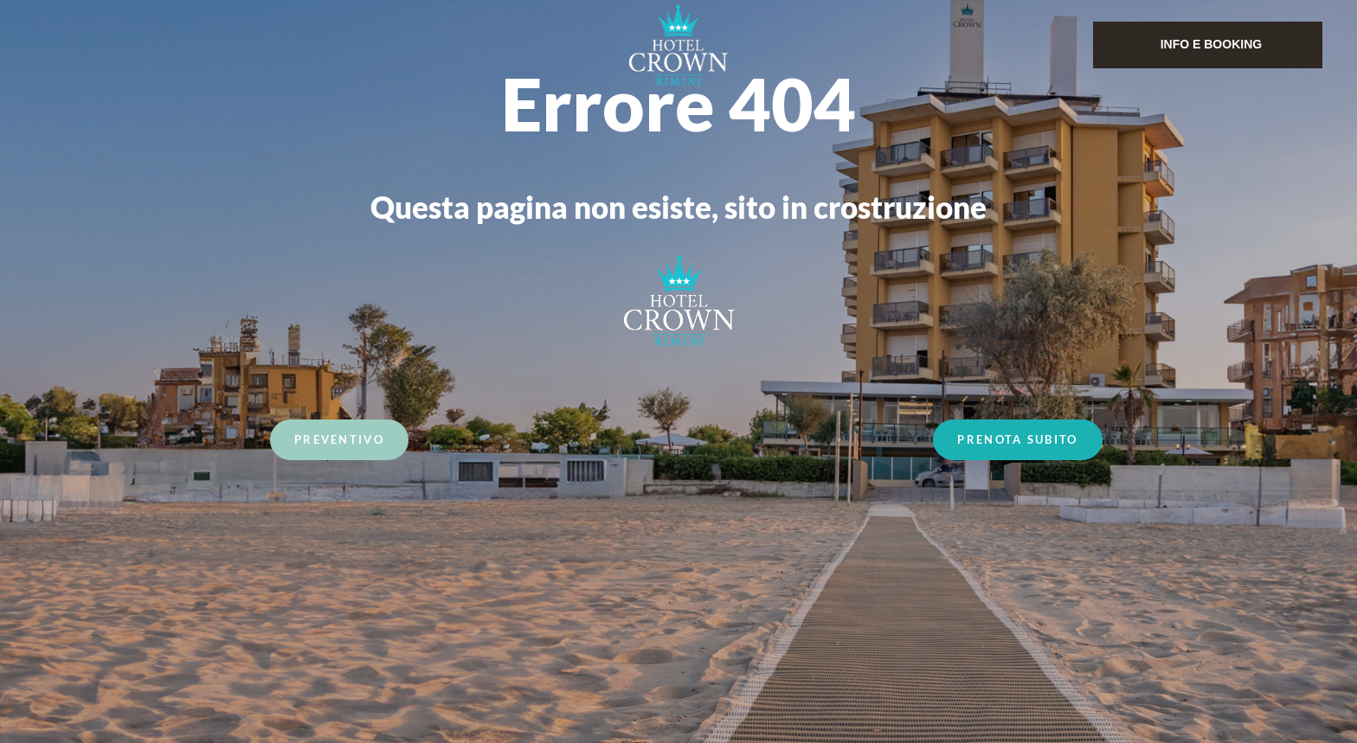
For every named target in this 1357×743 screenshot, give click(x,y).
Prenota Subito (1018, 441)
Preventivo (339, 441)
